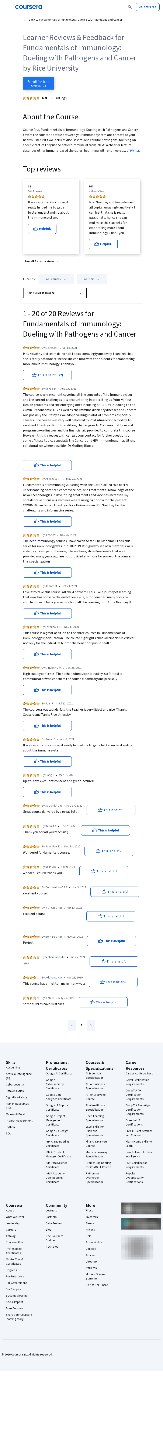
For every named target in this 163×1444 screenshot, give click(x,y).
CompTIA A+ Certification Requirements (135, 1094)
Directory (92, 1262)
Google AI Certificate (59, 1073)
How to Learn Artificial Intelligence (139, 1154)
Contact (91, 1249)
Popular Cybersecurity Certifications (135, 1177)
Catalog (11, 1236)
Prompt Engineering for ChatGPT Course (98, 1165)
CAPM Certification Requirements (137, 1082)
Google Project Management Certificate (55, 1120)
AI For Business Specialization (95, 1086)
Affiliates (91, 1268)
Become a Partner (17, 1296)
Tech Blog (52, 1247)
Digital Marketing (16, 1097)
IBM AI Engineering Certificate (57, 1144)
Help (88, 1236)
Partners (51, 1217)
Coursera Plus (15, 1242)
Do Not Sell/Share (97, 1285)
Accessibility (94, 1242)
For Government (16, 1283)
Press (89, 1210)
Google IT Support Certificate (57, 1107)
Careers (11, 1230)
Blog (49, 1230)
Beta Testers (54, 1223)
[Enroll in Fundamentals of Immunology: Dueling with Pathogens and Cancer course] (38, 83)
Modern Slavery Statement (96, 1276)
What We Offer (15, 1217)
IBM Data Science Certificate (56, 1165)
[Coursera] (28, 7)
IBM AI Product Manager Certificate (58, 1154)
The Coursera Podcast (54, 1238)
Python (10, 1127)
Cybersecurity (15, 1085)
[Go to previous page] (72, 1025)
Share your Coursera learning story (19, 1317)
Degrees (11, 1270)
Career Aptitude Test (139, 1073)
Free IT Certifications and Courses (139, 1133)
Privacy (90, 1230)
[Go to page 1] (81, 1025)
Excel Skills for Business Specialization (95, 1131)
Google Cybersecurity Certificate (55, 1084)
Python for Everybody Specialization (95, 1177)
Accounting (13, 1068)
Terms (90, 1223)
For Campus (13, 1289)
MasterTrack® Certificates (15, 1261)
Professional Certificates (14, 1251)
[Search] (130, 7)
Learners (51, 1210)
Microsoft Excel (15, 1114)
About (10, 1210)
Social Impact (14, 1302)
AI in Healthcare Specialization (95, 1107)
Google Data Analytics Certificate (59, 1097)
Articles (91, 1255)
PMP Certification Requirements (137, 1165)
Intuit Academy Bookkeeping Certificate (55, 1177)
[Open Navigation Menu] (8, 7)
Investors (92, 1217)
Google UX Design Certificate (57, 1133)
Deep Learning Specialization (95, 1118)
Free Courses (14, 1308)
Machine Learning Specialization (97, 1154)
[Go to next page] (91, 1025)
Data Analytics (15, 1091)
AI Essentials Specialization (95, 1075)
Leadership (13, 1223)
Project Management (19, 1121)
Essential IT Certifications (134, 1122)
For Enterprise (15, 1276)
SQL (8, 1133)
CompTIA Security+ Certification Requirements (138, 1109)
